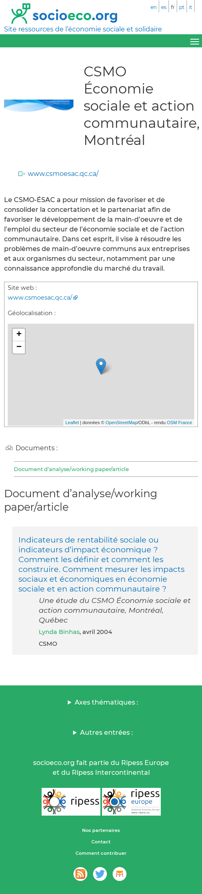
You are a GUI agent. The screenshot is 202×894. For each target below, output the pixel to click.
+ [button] (19, 335)
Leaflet (72, 422)
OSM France (179, 422)
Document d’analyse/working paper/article (71, 469)
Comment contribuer (101, 853)
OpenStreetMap (122, 422)
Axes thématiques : (106, 702)
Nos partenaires (101, 830)
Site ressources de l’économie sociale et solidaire (83, 29)
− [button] (19, 347)
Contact (101, 842)
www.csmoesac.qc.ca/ (63, 174)
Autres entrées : (106, 732)
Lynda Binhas (59, 632)
